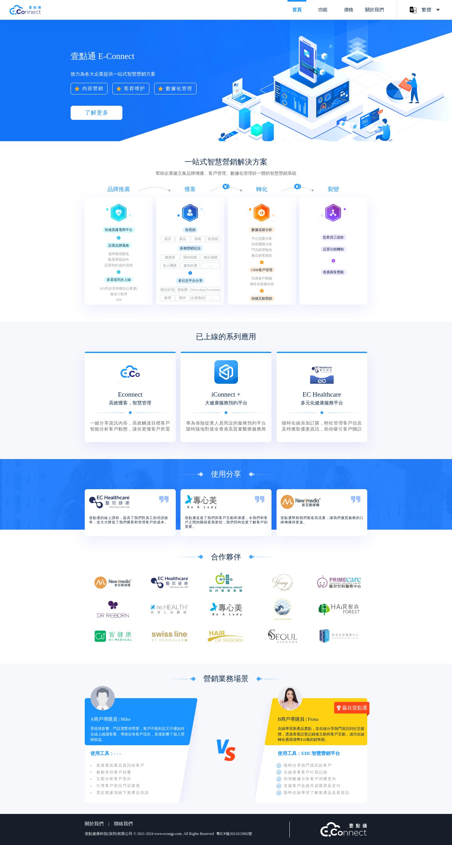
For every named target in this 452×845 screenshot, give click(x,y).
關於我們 (374, 9)
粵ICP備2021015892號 (234, 834)
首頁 (297, 9)
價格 (348, 9)
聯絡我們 (123, 823)
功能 (322, 9)
